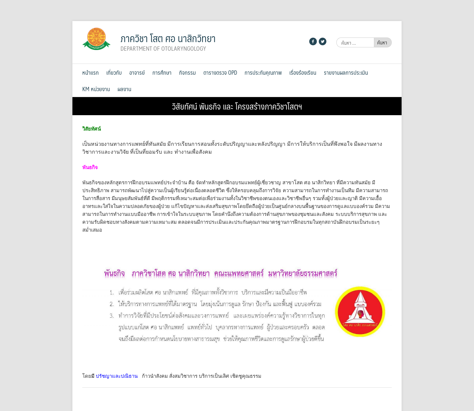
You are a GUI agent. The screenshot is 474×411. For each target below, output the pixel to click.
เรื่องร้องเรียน (302, 72)
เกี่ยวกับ (114, 72)
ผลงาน (124, 88)
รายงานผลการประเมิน (346, 72)
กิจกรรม (187, 72)
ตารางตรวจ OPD (220, 72)
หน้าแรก (90, 72)
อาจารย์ (137, 72)
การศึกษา (161, 72)
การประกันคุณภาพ (263, 72)
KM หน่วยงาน (96, 88)
